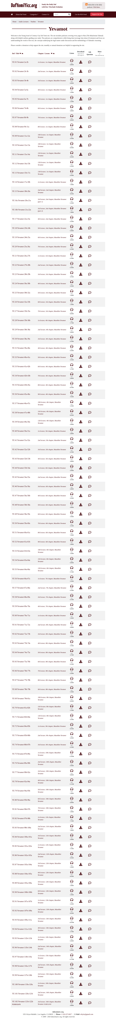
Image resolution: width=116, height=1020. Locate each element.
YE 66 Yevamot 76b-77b (21, 671)
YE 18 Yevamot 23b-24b (21, 228)
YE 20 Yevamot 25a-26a (21, 247)
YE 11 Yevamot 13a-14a (21, 154)
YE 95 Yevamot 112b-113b (22, 938)
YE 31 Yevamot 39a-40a (21, 348)
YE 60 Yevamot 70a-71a (21, 615)
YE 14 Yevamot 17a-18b (21, 182)
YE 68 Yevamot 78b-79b (21, 689)
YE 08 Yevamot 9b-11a (20, 127)
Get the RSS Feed (81, 14)
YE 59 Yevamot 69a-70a (21, 606)
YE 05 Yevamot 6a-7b (20, 99)
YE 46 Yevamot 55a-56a (21, 486)
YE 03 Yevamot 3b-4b (20, 81)
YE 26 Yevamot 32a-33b (21, 302)
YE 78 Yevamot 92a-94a (21, 782)
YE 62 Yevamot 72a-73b (21, 634)
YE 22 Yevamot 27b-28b (21, 265)
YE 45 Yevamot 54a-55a (21, 477)
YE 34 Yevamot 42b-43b (21, 376)
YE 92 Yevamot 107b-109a (22, 911)
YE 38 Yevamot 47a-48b (21, 413)
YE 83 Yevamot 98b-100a (21, 828)
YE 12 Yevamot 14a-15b (21, 164)
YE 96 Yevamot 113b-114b (22, 948)
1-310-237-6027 (66, 1014)
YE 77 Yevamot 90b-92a (21, 772)
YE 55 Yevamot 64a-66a (21, 569)
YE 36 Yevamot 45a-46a (21, 394)
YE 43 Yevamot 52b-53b (21, 459)
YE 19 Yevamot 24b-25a (21, 237)
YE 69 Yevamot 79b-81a (21, 699)
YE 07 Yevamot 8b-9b (20, 117)
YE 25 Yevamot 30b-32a (21, 293)
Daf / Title (15, 53)
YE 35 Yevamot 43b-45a (21, 385)
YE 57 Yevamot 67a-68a (21, 588)
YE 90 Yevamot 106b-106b (22, 892)
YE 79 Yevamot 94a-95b (21, 791)
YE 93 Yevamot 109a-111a (22, 920)
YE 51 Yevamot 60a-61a (21, 532)
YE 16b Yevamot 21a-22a (21, 210)
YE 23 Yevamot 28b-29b (21, 274)
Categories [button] (33, 14)
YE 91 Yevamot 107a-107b (22, 901)
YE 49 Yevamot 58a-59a (21, 514)
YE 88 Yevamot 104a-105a (22, 874)
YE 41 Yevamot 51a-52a (21, 440)
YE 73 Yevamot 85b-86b (21, 735)
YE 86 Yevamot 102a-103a (22, 855)
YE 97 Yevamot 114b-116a (22, 957)
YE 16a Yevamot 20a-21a (21, 200)
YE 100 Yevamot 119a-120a (22, 984)
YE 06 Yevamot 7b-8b (20, 108)
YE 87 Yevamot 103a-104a (22, 865)
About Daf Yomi (21, 14)
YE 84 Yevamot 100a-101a (22, 837)
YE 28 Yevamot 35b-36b (21, 320)
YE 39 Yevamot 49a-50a (21, 422)
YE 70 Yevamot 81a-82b (21, 708)
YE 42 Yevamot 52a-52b (21, 449)
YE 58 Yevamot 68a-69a (21, 597)
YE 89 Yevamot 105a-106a (22, 883)
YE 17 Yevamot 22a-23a (21, 219)
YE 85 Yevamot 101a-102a (22, 846)
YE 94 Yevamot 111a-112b (22, 929)
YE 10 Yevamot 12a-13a (21, 145)
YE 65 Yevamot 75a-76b (21, 662)
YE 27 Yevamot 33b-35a (21, 311)
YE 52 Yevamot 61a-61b (21, 542)
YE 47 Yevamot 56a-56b (21, 496)
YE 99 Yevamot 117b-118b (22, 975)
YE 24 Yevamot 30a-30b (21, 283)
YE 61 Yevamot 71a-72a (21, 625)
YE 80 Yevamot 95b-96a (21, 800)
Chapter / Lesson (44, 53)
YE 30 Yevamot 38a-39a (21, 339)
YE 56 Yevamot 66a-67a (21, 579)
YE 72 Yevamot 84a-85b (21, 726)
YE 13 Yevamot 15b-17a (21, 173)
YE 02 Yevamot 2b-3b (20, 71)
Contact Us (45, 14)
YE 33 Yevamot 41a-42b (21, 366)
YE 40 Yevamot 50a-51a (21, 431)
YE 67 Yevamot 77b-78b (21, 680)
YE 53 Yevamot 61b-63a (21, 551)
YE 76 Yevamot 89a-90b (21, 763)
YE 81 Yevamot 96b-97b (21, 809)
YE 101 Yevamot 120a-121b (22, 994)
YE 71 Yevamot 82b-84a (21, 717)
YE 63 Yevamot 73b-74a (21, 643)
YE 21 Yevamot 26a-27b (21, 256)
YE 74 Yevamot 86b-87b (21, 745)
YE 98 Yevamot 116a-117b (22, 966)
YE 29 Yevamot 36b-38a (21, 330)
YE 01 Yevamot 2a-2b (20, 62)
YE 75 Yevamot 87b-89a (21, 754)
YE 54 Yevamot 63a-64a (21, 560)
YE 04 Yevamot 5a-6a (20, 90)
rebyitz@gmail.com (86, 1014)
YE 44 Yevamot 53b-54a (21, 468)
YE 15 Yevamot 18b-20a (21, 191)
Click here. (96, 7)
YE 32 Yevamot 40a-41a (21, 357)
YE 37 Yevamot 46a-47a (21, 403)
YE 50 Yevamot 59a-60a (21, 523)
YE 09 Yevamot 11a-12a (21, 136)
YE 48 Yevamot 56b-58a (21, 505)
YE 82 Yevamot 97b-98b (21, 818)
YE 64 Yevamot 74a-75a (21, 652)
